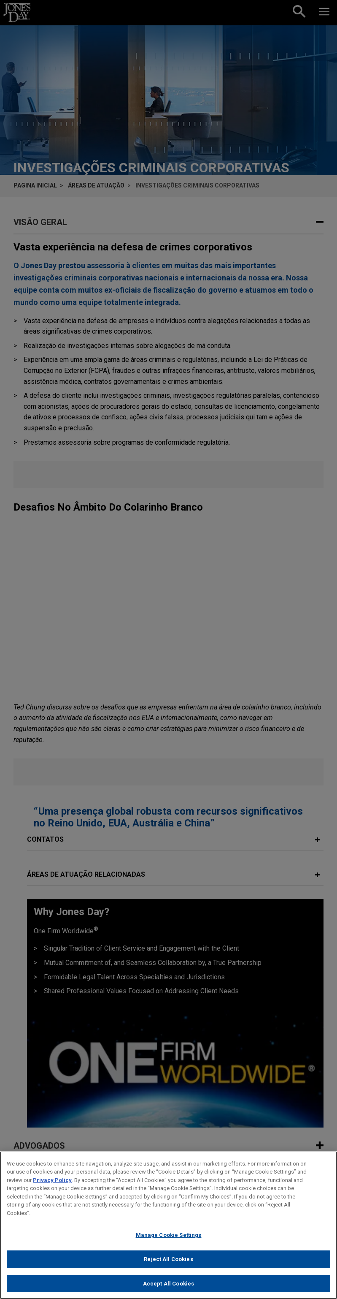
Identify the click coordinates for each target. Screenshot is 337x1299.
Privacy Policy (52, 1189)
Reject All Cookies (168, 1268)
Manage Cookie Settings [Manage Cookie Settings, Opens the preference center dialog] (169, 1244)
